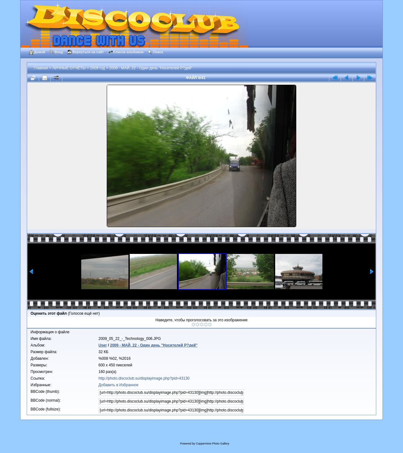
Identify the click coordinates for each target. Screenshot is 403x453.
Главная (41, 68)
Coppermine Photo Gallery (212, 443)
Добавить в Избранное (119, 385)
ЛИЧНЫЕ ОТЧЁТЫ (69, 68)
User (103, 345)
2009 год (97, 68)
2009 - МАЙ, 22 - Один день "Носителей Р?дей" (150, 68)
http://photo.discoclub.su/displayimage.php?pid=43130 (144, 378)
